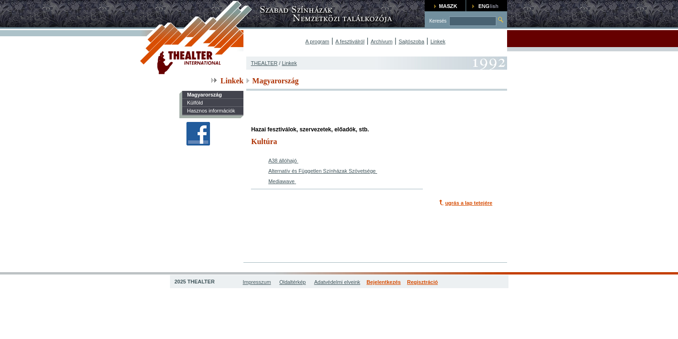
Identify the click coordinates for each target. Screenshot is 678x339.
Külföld (195, 102)
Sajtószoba (411, 41)
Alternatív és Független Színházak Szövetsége (322, 171)
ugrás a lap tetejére (468, 203)
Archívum (381, 41)
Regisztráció (422, 282)
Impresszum (257, 282)
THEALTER (264, 63)
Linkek (437, 41)
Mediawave (281, 181)
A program (318, 41)
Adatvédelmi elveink (337, 282)
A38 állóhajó (282, 160)
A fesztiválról (349, 41)
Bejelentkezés (383, 282)
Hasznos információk (211, 110)
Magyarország (204, 94)
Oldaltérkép (292, 282)
